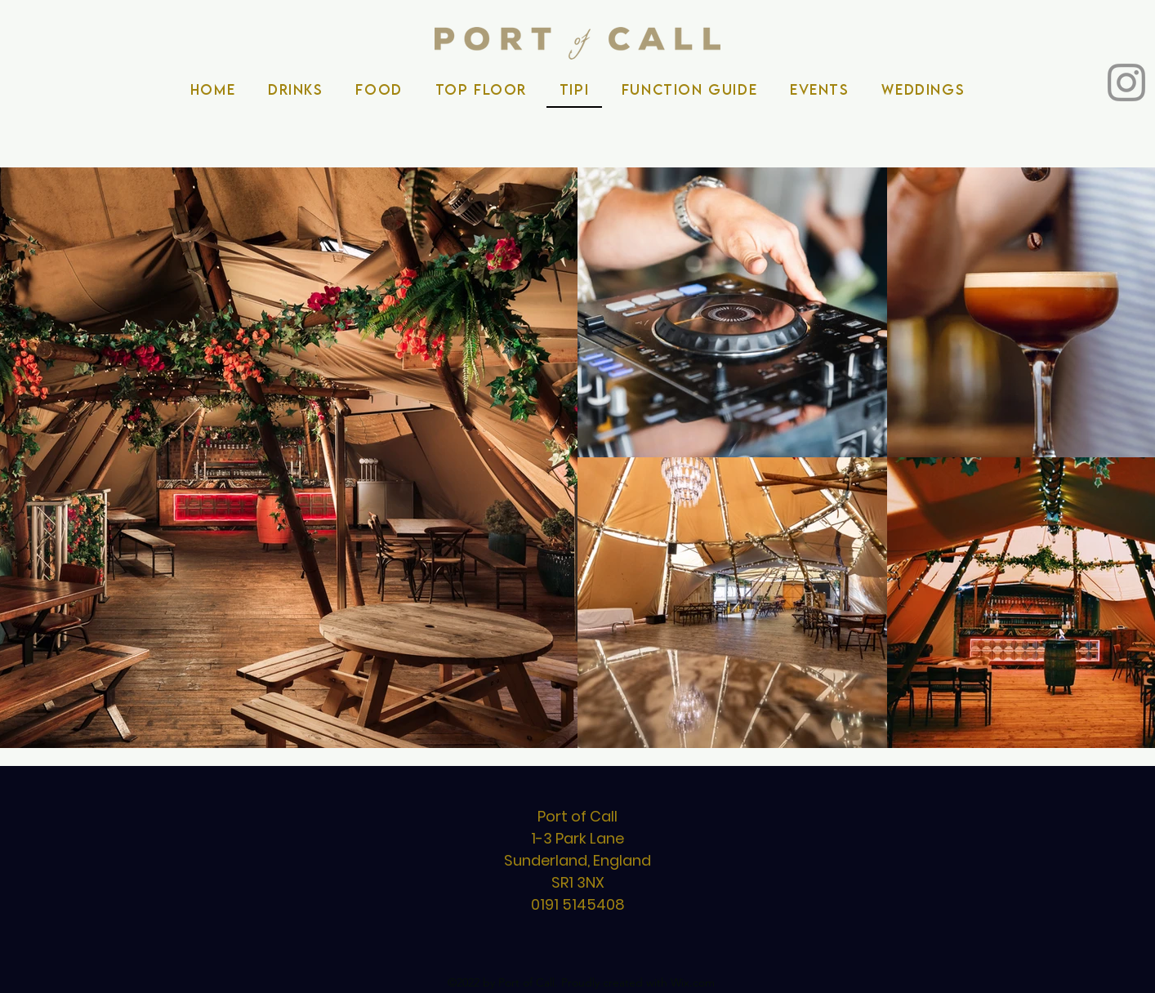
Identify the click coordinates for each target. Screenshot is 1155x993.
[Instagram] (1126, 82)
